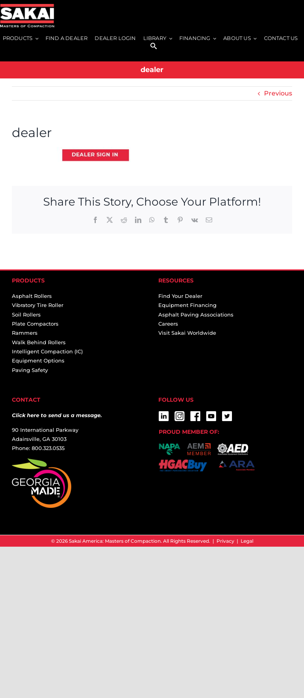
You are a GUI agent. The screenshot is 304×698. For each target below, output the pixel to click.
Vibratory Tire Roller (37, 305)
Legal (247, 541)
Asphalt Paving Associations (196, 314)
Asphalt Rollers (32, 296)
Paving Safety (30, 370)
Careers (168, 323)
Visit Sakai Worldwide (187, 333)
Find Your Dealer (180, 296)
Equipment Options (38, 360)
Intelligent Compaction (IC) (47, 351)
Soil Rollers (26, 314)
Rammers (25, 333)
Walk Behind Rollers (39, 342)
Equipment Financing (187, 305)
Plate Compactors (35, 323)
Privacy (225, 541)
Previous (278, 93)
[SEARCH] (153, 46)
